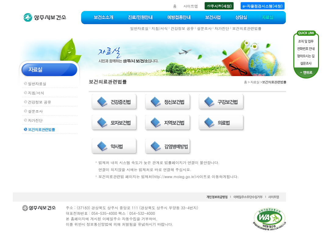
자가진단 (222, 28)
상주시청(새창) (219, 6)
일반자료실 (139, 28)
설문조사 (204, 28)
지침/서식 (160, 28)
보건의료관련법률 (247, 28)
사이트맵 (190, 6)
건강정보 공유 (182, 28)
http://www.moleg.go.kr (173, 176)
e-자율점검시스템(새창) (263, 6)
